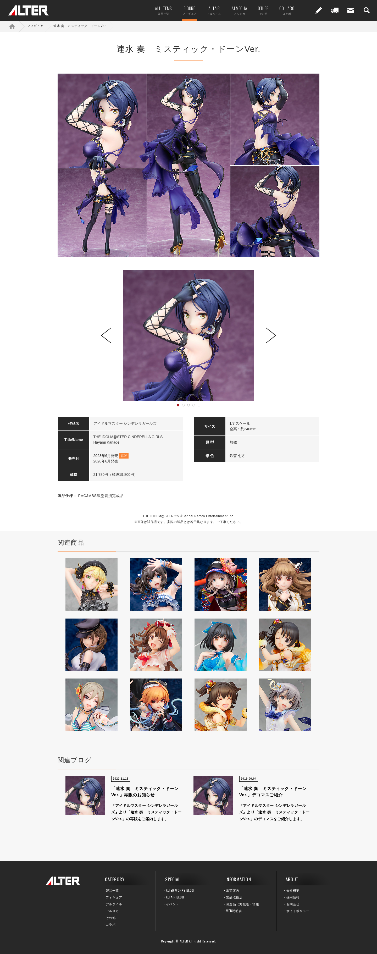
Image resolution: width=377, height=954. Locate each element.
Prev (106, 335)
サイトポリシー (297, 910)
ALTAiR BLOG (175, 897)
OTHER (262, 10)
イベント (172, 904)
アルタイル (114, 904)
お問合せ (293, 904)
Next (271, 335)
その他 (111, 917)
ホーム (15, 26)
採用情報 (293, 897)
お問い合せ (349, 10)
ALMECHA (238, 10)
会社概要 (293, 890)
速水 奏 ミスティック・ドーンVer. (80, 26)
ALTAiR (213, 10)
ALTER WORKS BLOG (180, 890)
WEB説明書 (234, 910)
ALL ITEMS (162, 10)
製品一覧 (112, 890)
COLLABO (285, 10)
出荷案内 (334, 10)
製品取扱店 (234, 897)
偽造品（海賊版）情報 (242, 904)
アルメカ (112, 910)
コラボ (111, 924)
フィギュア (35, 26)
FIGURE (188, 10)
